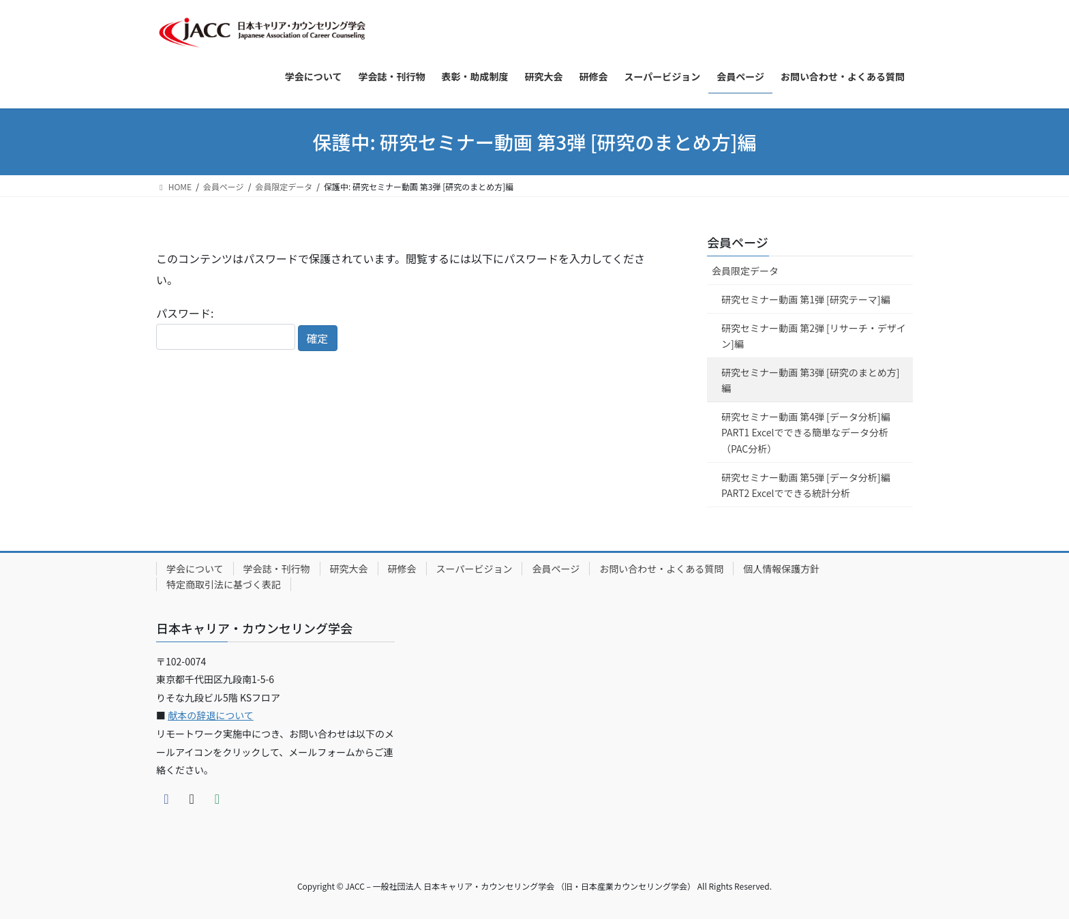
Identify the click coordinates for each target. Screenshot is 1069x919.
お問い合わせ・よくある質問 (661, 568)
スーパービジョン (474, 568)
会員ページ (737, 242)
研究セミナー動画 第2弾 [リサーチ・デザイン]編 (813, 335)
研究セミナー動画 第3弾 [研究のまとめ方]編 (810, 380)
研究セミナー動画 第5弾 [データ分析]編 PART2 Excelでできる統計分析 (805, 485)
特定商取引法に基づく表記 (223, 584)
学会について (195, 568)
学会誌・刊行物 (276, 568)
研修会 (402, 568)
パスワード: (225, 327)
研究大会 (349, 568)
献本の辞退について (211, 715)
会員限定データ (745, 270)
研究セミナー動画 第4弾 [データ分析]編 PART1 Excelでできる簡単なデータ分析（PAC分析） (805, 432)
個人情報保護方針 (781, 568)
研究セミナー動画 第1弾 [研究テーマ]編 (805, 299)
